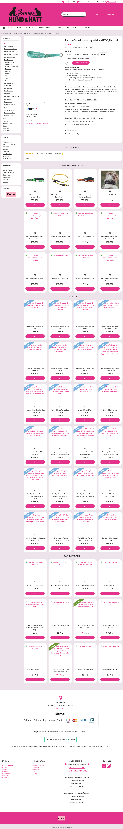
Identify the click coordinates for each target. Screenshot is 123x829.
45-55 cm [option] (103, 54)
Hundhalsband (11, 60)
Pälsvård (11, 107)
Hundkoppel (8, 88)
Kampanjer (86, 28)
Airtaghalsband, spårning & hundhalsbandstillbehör (12, 64)
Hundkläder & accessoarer (11, 84)
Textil (6, 78)
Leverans (5, 149)
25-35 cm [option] (69, 54)
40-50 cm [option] (94, 54)
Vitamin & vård (11, 115)
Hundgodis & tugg (11, 57)
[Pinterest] (35, 109)
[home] (3, 28)
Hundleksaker (11, 91)
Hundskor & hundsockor (11, 96)
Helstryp (7, 71)
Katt (20, 28)
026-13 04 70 (112, 2)
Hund (11, 28)
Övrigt (7, 81)
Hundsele (7, 93)
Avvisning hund (8, 46)
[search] (83, 14)
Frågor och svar (7, 142)
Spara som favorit (36, 103)
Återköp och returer (9, 144)
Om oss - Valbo (7, 170)
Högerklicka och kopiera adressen (37, 123)
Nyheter (5, 182)
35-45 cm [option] (86, 54)
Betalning (6, 146)
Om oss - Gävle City (9, 172)
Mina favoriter (7, 154)
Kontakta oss (7, 158)
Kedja (7, 73)
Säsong (59, 28)
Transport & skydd (11, 113)
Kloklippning (7, 156)
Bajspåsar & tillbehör (10, 49)
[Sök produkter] (71, 14)
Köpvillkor (6, 151)
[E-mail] (33, 109)
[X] (30, 109)
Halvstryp (8, 69)
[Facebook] (27, 109)
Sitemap (5, 179)
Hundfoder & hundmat (11, 54)
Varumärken (72, 28)
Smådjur (30, 28)
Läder (7, 76)
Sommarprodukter (11, 110)
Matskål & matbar (11, 104)
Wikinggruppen (67, 827)
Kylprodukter (11, 102)
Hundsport (11, 99)
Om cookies (6, 177)
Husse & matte (45, 28)
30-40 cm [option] (78, 54)
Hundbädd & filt (9, 51)
